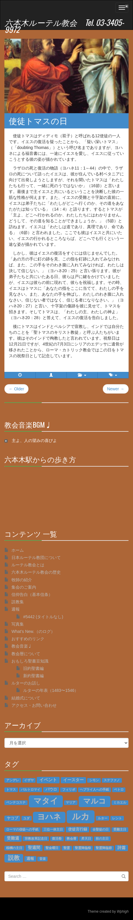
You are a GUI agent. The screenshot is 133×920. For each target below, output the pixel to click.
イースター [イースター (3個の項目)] (73, 780)
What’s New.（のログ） (33, 631)
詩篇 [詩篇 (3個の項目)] (121, 848)
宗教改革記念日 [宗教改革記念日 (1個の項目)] (36, 838)
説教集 (17, 601)
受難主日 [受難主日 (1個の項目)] (119, 829)
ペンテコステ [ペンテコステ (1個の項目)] (16, 802)
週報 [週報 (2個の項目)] (30, 859)
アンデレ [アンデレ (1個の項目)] (12, 780)
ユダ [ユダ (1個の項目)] (26, 818)
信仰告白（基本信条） (32, 594)
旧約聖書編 (33, 668)
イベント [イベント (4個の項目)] (48, 779)
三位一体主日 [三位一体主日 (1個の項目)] (53, 829)
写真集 (17, 624)
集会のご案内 (23, 587)
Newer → (115, 389)
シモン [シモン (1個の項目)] (94, 780)
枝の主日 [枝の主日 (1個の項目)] (102, 838)
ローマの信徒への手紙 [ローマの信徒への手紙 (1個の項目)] (22, 829)
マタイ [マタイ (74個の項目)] (45, 801)
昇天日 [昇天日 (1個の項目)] (86, 838)
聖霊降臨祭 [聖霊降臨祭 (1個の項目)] (83, 848)
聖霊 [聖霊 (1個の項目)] (66, 848)
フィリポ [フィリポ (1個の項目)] (68, 789)
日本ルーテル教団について (36, 557)
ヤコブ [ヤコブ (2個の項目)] (12, 818)
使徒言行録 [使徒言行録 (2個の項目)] (77, 829)
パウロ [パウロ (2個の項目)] (51, 789)
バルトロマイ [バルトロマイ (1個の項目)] (30, 789)
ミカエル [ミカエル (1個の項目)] (119, 802)
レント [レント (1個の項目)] (117, 818)
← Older (16, 389)
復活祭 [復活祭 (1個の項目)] (57, 838)
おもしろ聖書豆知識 (29, 661)
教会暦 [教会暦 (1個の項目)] (71, 838)
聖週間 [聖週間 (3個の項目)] (34, 848)
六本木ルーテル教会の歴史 (36, 572)
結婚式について (25, 698)
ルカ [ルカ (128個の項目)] (81, 816)
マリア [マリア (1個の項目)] (70, 802)
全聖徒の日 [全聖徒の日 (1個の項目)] (100, 829)
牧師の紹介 (21, 579)
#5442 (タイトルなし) (43, 616)
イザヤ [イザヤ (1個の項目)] (29, 780)
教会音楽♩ (21, 646)
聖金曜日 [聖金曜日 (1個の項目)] (52, 848)
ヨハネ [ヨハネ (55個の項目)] (49, 817)
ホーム (17, 550)
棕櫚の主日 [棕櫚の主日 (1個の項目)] (14, 848)
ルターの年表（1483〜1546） (50, 690)
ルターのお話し (25, 683)
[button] (51, 375)
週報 (15, 609)
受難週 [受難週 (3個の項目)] (13, 838)
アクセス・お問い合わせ (34, 705)
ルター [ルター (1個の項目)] (102, 818)
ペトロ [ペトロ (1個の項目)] (119, 789)
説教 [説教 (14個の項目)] (14, 858)
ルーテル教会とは (27, 564)
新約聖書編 (33, 675)
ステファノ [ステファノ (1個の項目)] (112, 780)
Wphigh (123, 911)
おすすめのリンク (27, 638)
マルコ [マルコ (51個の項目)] (94, 801)
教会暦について (25, 653)
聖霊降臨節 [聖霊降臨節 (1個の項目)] (104, 848)
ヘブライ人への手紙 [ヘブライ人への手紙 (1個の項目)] (94, 789)
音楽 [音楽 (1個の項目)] (42, 858)
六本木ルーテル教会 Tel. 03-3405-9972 (64, 25)
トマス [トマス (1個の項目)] (11, 789)
